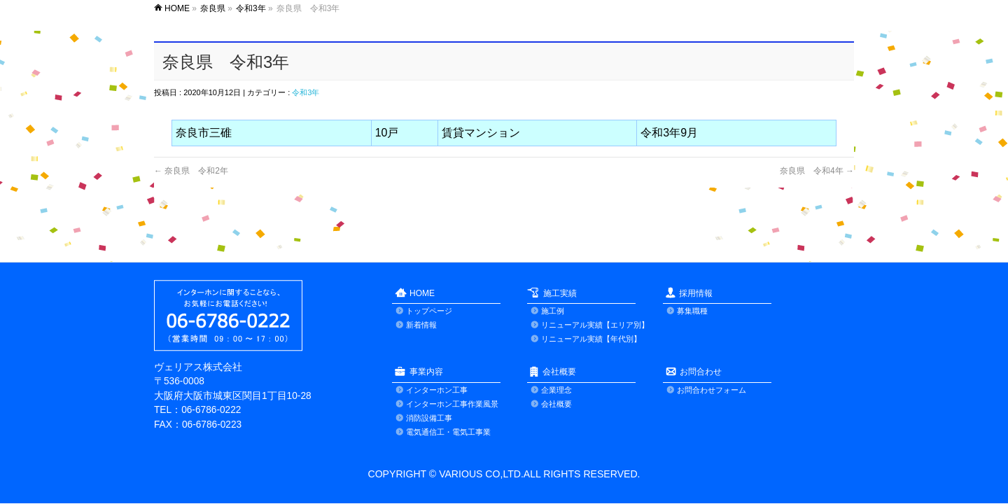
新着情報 (421, 325)
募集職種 (692, 311)
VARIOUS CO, (469, 473)
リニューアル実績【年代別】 (591, 339)
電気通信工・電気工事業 (448, 432)
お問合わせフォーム (711, 390)
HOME (422, 293)
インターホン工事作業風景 (452, 404)
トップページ (429, 311)
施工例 (552, 311)
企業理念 (556, 390)
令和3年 (305, 92)
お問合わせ (701, 372)
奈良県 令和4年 (817, 171)
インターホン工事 (437, 390)
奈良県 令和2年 (191, 171)
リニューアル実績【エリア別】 (595, 325)
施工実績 (560, 293)
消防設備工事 (429, 418)
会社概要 (559, 372)
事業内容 (426, 372)
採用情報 (696, 293)
